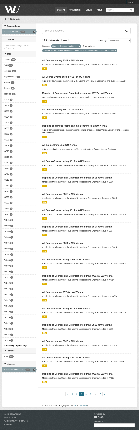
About (99, 10)
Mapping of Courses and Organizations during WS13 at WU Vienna (77, 374)
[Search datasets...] (82, 31)
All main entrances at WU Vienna (59, 145)
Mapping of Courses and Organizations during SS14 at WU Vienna (77, 227)
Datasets (61, 10)
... (95, 394)
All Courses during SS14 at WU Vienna (62, 243)
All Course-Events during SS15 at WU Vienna (66, 161)
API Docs (83, 406)
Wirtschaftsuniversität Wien (16, 421)
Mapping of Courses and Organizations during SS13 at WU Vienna (77, 325)
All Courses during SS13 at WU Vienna (62, 341)
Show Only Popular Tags (15, 345)
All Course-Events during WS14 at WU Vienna (66, 259)
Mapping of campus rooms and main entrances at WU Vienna (74, 126)
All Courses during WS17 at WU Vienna (63, 109)
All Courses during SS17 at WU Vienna (62, 60)
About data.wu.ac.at (13, 414)
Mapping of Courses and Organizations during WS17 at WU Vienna (77, 93)
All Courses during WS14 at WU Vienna (63, 292)
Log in (130, 2)
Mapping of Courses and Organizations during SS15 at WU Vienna (77, 178)
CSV (44, 68)
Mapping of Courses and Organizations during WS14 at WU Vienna (77, 276)
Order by (102, 40)
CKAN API (8, 424)
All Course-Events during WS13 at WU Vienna (66, 357)
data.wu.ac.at (10, 417)
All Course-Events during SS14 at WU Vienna (66, 210)
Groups (89, 10)
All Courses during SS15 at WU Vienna (62, 194)
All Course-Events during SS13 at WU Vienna (66, 308)
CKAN (98, 417)
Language (98, 421)
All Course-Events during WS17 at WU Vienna (66, 77)
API (75, 406)
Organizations (75, 10)
